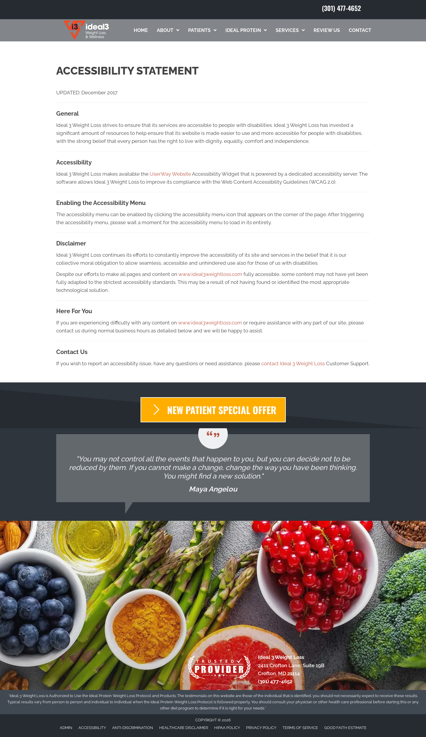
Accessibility (92, 727)
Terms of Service (300, 727)
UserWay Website (170, 174)
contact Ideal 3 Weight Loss (293, 363)
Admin (66, 727)
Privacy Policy (261, 727)
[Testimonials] (213, 468)
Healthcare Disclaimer (183, 727)
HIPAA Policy (227, 727)
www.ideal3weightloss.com (210, 274)
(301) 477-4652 (341, 8)
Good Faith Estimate (345, 727)
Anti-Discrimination (132, 727)
